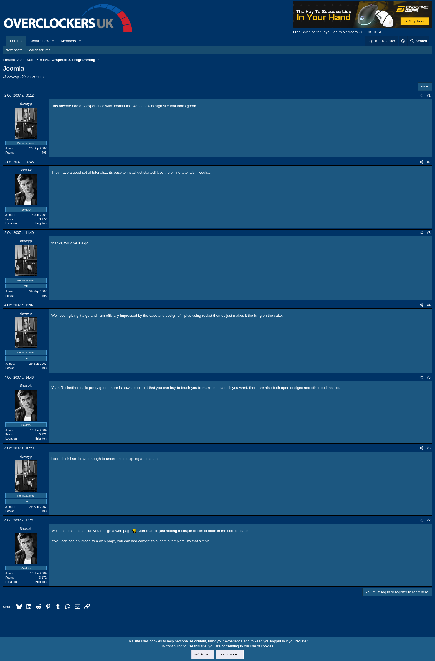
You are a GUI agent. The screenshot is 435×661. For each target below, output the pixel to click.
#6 (429, 448)
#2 (429, 162)
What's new (40, 41)
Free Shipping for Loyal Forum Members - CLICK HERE (338, 32)
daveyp (13, 77)
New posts (14, 50)
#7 (429, 520)
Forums (16, 41)
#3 (429, 233)
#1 (429, 95)
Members (68, 41)
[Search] (418, 41)
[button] (53, 41)
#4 (429, 305)
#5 (429, 377)
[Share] (421, 95)
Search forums (38, 50)
